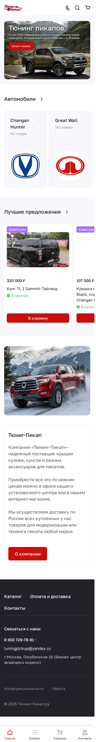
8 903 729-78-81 (19, 639)
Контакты (14, 608)
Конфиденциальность (23, 688)
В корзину (38, 318)
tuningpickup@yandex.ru (27, 648)
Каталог (13, 596)
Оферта (58, 688)
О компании (28, 554)
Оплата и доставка (50, 596)
